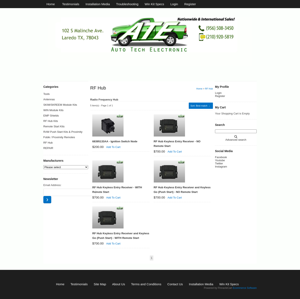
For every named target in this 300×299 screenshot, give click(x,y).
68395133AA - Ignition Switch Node (114, 141)
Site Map (100, 284)
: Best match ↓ (200, 105)
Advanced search (235, 139)
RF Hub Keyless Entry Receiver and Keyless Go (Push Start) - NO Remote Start (182, 190)
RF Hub (209, 88)
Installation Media (98, 4)
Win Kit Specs (154, 4)
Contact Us (175, 284)
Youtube (220, 160)
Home (50, 4)
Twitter (219, 163)
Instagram (221, 166)
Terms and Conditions (146, 284)
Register (190, 4)
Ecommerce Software (245, 288)
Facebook (221, 157)
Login (174, 4)
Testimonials (70, 4)
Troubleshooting (127, 4)
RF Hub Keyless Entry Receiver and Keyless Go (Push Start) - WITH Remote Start (120, 235)
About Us (118, 284)
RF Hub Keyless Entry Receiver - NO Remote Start (177, 144)
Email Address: (52, 185)
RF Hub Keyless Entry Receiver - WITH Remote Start (117, 190)
